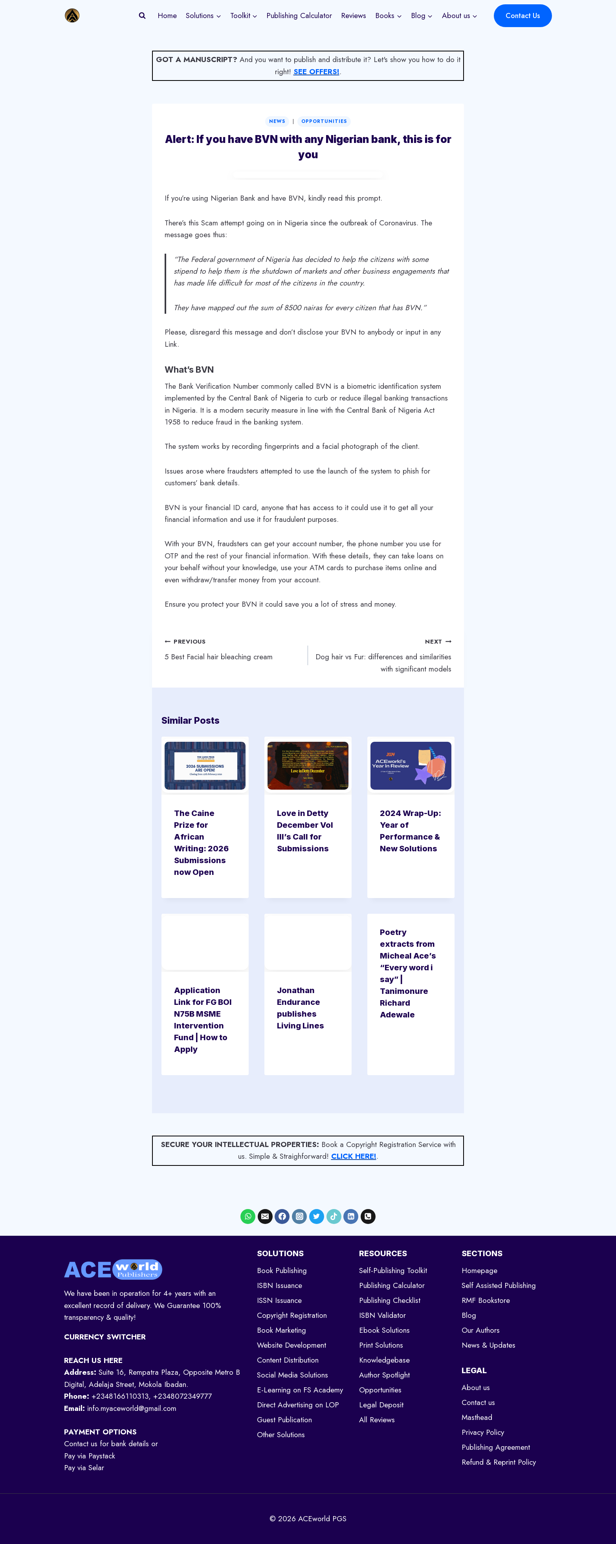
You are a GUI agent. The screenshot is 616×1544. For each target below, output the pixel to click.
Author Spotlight (384, 1375)
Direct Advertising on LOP (298, 1404)
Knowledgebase (384, 1360)
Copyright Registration (292, 1315)
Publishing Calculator (299, 15)
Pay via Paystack (89, 1456)
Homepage (479, 1270)
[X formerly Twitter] (316, 1216)
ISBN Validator (382, 1315)
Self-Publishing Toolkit (393, 1270)
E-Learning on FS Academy (300, 1390)
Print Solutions (381, 1345)
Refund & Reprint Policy (499, 1462)
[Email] (265, 1216)
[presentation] (205, 766)
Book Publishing (282, 1270)
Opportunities (323, 121)
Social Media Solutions (292, 1375)
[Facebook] (282, 1216)
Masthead (477, 1417)
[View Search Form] (142, 16)
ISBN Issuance (279, 1285)
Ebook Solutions (384, 1330)
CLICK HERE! (353, 1156)
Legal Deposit (381, 1404)
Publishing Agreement (496, 1447)
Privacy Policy (483, 1432)
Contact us (478, 1402)
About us (476, 1387)
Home (167, 15)
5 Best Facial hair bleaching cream (233, 648)
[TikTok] (333, 1216)
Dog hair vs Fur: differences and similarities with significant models (383, 654)
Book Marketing (281, 1330)
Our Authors (481, 1330)
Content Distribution (288, 1360)
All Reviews (377, 1419)
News (277, 121)
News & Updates (488, 1345)
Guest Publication (284, 1419)
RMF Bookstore (486, 1300)
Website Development (291, 1345)
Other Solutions (281, 1434)
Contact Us (523, 16)
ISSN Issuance (279, 1300)
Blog (469, 1315)
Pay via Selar (84, 1467)
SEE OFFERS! (316, 71)
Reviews (353, 15)
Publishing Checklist (389, 1300)
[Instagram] (299, 1216)
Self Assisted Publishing (499, 1285)
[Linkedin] (350, 1216)
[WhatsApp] (247, 1216)
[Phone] (368, 1216)
